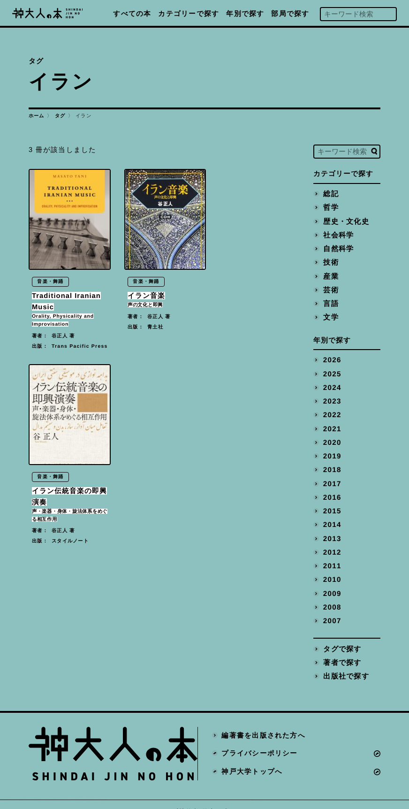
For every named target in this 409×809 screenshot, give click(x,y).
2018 (332, 462)
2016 (332, 489)
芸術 (330, 287)
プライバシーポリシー (259, 741)
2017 (332, 476)
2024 (332, 383)
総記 (330, 194)
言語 (330, 301)
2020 (332, 436)
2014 (332, 516)
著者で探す (342, 650)
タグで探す (342, 637)
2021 (332, 423)
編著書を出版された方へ (263, 722)
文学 (330, 314)
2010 (332, 569)
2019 (332, 449)
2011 (332, 556)
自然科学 (338, 247)
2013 (332, 529)
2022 (332, 409)
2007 (332, 609)
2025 (332, 369)
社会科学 (338, 234)
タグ (60, 115)
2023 (332, 396)
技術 (330, 260)
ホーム (37, 115)
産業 (330, 274)
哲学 (330, 207)
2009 (332, 583)
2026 (332, 356)
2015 (332, 502)
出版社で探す (346, 663)
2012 (332, 543)
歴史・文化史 (346, 220)
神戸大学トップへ (251, 759)
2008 (332, 596)
